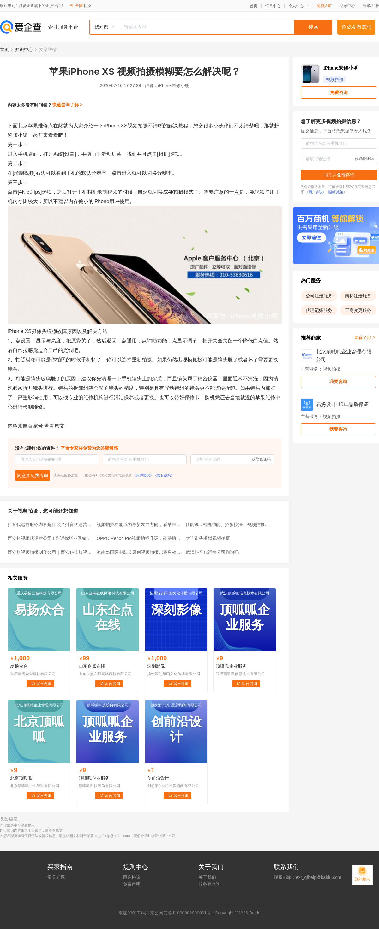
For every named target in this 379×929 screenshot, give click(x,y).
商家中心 (347, 6)
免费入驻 (324, 6)
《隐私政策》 (163, 475)
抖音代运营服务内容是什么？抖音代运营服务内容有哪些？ (50, 524)
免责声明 (132, 884)
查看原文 (54, 426)
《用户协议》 (143, 475)
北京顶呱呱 (21, 777)
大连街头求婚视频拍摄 (208, 538)
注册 (375, 5)
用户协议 (132, 877)
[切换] (88, 5)
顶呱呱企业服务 (231, 666)
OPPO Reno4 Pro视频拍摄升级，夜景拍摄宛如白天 (139, 538)
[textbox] (225, 27)
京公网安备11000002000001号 (180, 912)
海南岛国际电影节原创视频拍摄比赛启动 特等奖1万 (139, 552)
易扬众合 (19, 666)
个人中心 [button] (298, 6)
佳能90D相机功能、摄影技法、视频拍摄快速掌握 (228, 524)
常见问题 (56, 877)
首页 (253, 6)
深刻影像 (156, 666)
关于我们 (207, 877)
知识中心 (24, 49)
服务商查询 (209, 884)
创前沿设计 (158, 777)
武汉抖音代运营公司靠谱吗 (212, 552)
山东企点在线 (92, 666)
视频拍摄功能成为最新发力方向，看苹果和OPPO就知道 (139, 524)
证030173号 (135, 912)
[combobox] (210, 27)
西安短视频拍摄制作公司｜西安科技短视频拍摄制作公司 (50, 552)
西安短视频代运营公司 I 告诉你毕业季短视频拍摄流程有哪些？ (50, 538)
